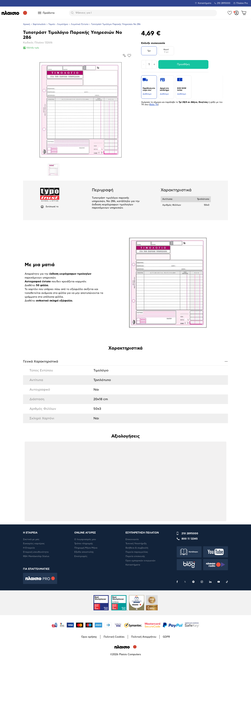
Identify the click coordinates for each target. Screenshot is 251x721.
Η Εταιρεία (29, 615)
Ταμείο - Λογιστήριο (58, 24)
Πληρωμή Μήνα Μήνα (85, 615)
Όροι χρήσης (89, 704)
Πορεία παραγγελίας (136, 619)
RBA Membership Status (36, 623)
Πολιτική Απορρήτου (143, 704)
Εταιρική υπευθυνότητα (36, 619)
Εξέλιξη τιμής (31, 47)
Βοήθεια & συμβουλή (136, 615)
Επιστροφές (80, 623)
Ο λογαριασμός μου (85, 606)
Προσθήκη (183, 64)
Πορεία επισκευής (135, 623)
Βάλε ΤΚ (154, 105)
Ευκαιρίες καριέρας (34, 611)
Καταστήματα (204, 3)
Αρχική (26, 24)
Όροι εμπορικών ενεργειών (140, 628)
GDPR (166, 704)
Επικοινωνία (132, 606)
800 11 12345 (190, 606)
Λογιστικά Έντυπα (79, 24)
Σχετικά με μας (31, 606)
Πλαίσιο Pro (242, 3)
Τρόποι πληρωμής (83, 611)
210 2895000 (190, 600)
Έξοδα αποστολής (84, 619)
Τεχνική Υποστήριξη (135, 611)
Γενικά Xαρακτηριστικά (125, 428)
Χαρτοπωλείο (39, 24)
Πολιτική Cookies (114, 704)
